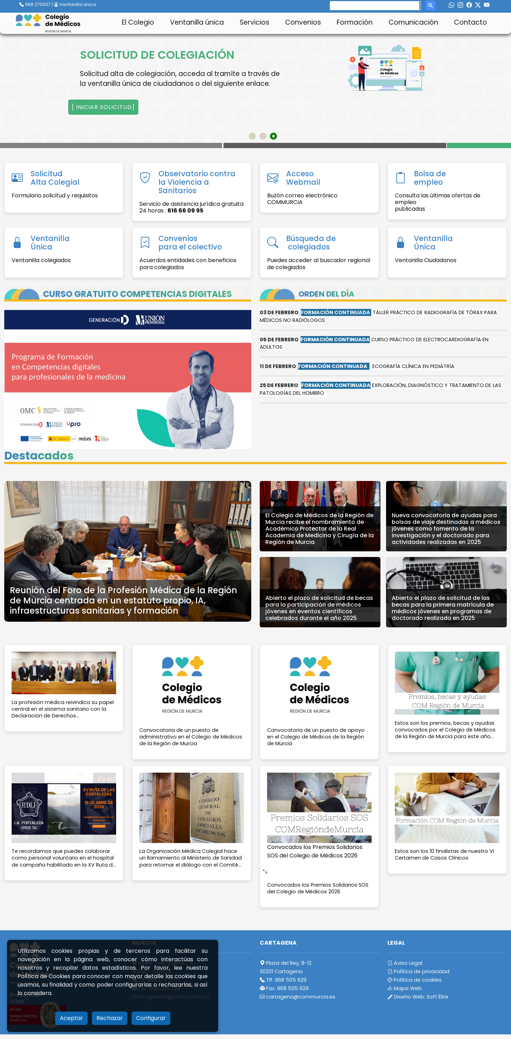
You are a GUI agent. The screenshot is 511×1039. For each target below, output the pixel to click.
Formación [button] (355, 22)
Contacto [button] (470, 22)
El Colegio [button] (138, 22)
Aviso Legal (404, 963)
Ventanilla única (75, 4)
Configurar (151, 1018)
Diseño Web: (417, 996)
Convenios (303, 22)
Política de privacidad (418, 971)
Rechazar (109, 1018)
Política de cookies (414, 979)
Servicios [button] (254, 22)
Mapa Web (404, 988)
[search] (374, 5)
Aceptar (71, 1018)
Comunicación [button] (413, 22)
